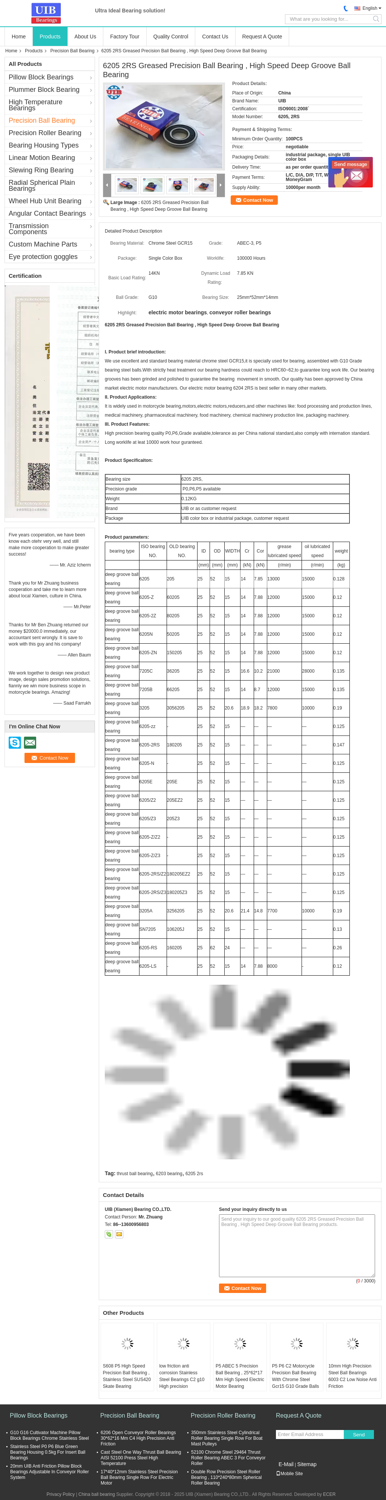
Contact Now (258, 200)
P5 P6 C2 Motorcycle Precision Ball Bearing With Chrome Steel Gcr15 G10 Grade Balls (295, 1376)
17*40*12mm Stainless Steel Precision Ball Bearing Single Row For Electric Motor (139, 1477)
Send (359, 1435)
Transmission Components (29, 229)
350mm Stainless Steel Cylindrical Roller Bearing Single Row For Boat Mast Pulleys (226, 1438)
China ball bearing (96, 1494)
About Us (85, 37)
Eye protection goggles (43, 256)
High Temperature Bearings (36, 105)
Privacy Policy (61, 1494)
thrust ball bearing (135, 1173)
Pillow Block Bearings (41, 77)
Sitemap (306, 1464)
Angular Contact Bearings (47, 213)
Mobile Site (289, 1473)
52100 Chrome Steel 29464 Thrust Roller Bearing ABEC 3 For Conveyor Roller (228, 1458)
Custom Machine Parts (43, 244)
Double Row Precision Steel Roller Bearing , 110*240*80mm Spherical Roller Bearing (226, 1477)
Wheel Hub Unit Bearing (45, 201)
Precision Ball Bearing (72, 50)
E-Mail (286, 1464)
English (370, 8)
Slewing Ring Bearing (41, 170)
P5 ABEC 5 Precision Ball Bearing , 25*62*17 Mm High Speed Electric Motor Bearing (240, 1376)
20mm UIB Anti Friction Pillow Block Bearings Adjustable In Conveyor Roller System (49, 1471)
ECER (329, 1494)
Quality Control (170, 37)
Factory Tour (124, 37)
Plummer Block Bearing (44, 89)
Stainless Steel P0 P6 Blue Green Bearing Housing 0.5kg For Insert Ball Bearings (47, 1452)
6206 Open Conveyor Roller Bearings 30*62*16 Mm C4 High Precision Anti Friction (138, 1438)
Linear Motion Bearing (42, 157)
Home (19, 37)
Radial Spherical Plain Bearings (42, 185)
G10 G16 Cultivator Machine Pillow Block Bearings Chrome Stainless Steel (49, 1435)
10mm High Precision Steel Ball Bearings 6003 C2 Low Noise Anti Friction (352, 1376)
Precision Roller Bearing (45, 133)
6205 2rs (194, 1173)
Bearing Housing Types (44, 145)
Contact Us (215, 37)
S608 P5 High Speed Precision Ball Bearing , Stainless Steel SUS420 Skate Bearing (127, 1376)
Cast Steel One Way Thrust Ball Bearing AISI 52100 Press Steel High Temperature (141, 1458)
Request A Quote (262, 37)
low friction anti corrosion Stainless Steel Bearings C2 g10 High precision (181, 1376)
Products (50, 37)
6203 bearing (169, 1173)
